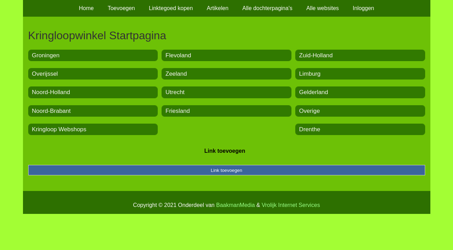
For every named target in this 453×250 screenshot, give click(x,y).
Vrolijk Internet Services (290, 205)
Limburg (309, 73)
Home (86, 8)
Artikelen (217, 8)
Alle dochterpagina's (267, 8)
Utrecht (175, 92)
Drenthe (309, 129)
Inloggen (363, 8)
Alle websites (322, 8)
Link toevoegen (224, 151)
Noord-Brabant (51, 111)
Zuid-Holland (316, 55)
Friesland (177, 111)
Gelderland (313, 92)
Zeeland (176, 73)
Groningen (46, 55)
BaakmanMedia (235, 205)
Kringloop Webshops (59, 129)
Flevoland (178, 55)
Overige (309, 111)
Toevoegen (121, 8)
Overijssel (45, 73)
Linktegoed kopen (171, 8)
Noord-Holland (51, 92)
